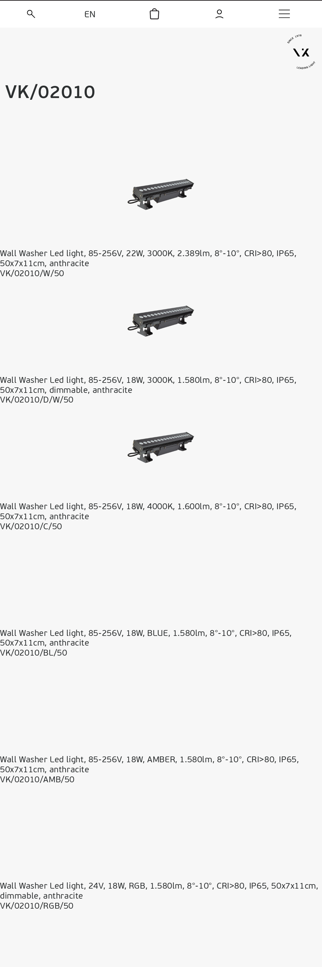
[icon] (154, 13)
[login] (219, 14)
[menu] (284, 14)
